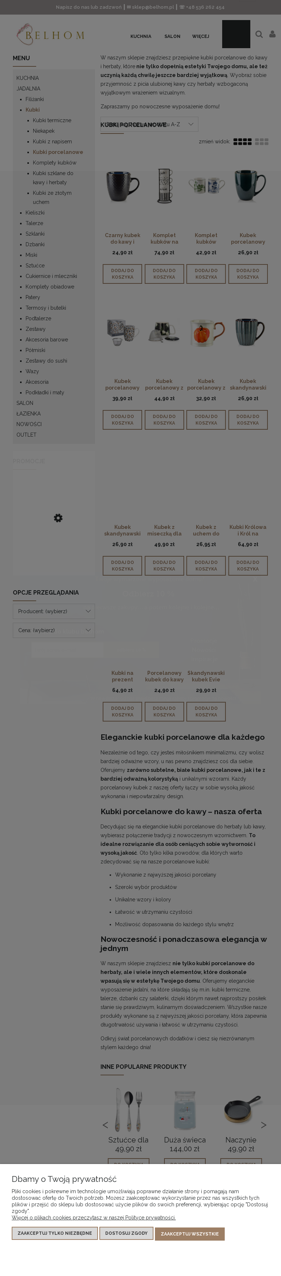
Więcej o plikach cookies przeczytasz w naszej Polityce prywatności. (94, 1219)
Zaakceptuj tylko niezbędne (55, 1234)
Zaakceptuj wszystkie (190, 1234)
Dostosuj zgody (126, 1234)
